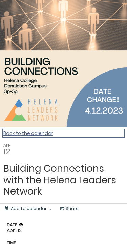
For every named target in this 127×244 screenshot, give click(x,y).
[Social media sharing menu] (68, 209)
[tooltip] (21, 225)
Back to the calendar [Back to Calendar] (28, 133)
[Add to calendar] (28, 209)
